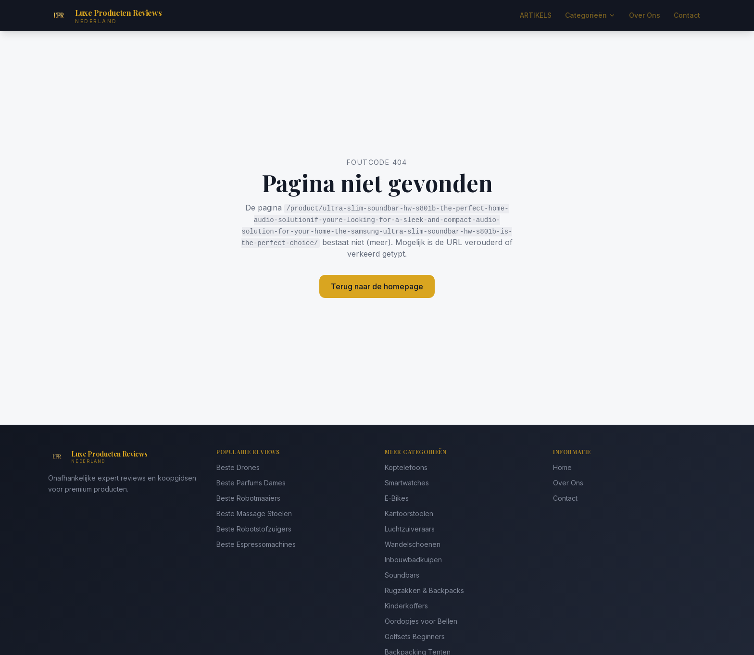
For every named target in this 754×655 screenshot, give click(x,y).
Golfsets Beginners (415, 636)
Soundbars (402, 575)
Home (562, 467)
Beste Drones (238, 467)
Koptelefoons (406, 467)
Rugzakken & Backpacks (424, 590)
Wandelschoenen (412, 544)
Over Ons (644, 15)
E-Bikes (397, 498)
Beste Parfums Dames (251, 483)
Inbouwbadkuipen (413, 560)
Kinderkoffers (406, 606)
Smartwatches (407, 483)
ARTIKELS (536, 15)
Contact (687, 15)
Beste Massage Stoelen (254, 513)
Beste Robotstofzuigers (253, 529)
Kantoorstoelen (409, 513)
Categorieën (590, 15)
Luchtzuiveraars (410, 529)
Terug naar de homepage (377, 286)
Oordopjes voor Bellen (421, 621)
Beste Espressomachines (256, 544)
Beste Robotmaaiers (248, 498)
